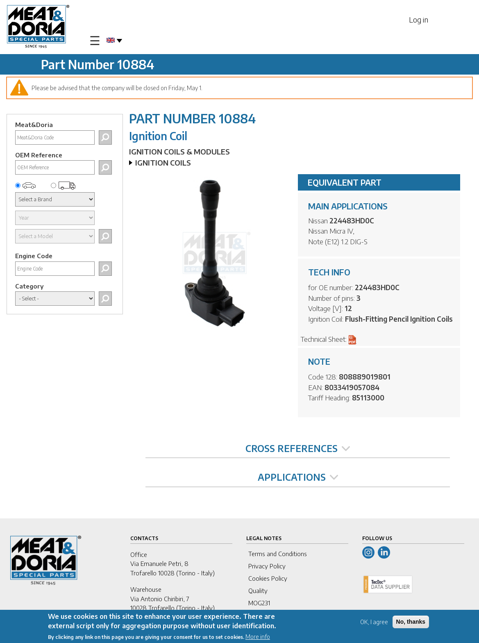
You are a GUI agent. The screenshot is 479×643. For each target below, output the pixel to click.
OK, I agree (374, 623)
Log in (418, 19)
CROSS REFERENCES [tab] (297, 448)
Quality (258, 590)
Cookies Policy (267, 578)
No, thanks (411, 623)
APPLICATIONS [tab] (298, 477)
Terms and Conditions (277, 553)
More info (257, 637)
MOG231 (259, 603)
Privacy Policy (267, 566)
